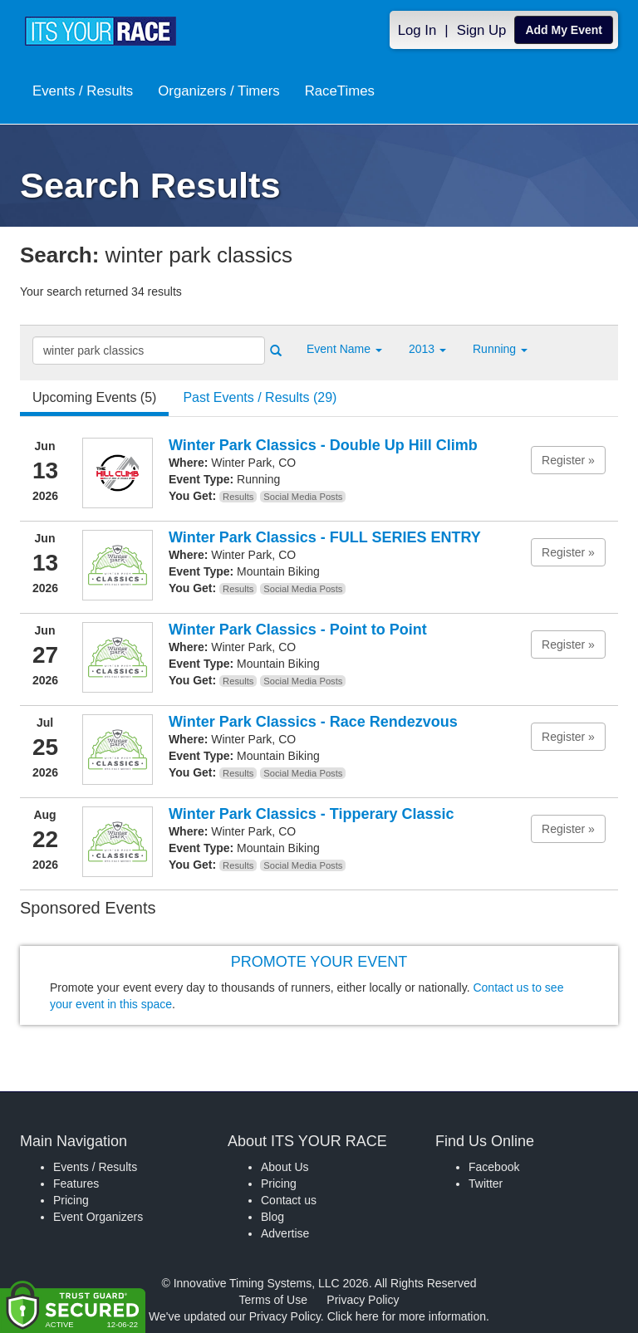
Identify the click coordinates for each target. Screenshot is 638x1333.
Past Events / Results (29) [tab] (259, 397)
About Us (285, 1167)
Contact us (289, 1200)
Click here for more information (406, 1316)
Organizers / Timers (218, 92)
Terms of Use (273, 1299)
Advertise (285, 1233)
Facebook (494, 1167)
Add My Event (563, 30)
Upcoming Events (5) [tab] (94, 397)
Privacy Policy (362, 1299)
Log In (417, 30)
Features (76, 1183)
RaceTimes (340, 92)
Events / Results (82, 92)
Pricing (71, 1200)
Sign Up (482, 30)
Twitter (486, 1183)
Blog (272, 1216)
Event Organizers (98, 1216)
